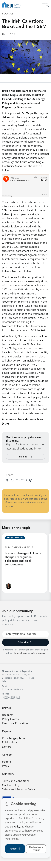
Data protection (38, 653)
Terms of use (20, 653)
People (6, 761)
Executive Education (15, 723)
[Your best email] (25, 634)
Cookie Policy (10, 785)
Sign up (25, 457)
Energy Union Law (15, 538)
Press (5, 766)
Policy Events (10, 719)
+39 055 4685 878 (11, 697)
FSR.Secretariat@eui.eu (13, 690)
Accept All (15, 849)
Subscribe (25, 642)
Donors (6, 746)
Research (8, 715)
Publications (9, 742)
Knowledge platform (15, 738)
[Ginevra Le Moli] (8, 586)
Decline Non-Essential (36, 849)
